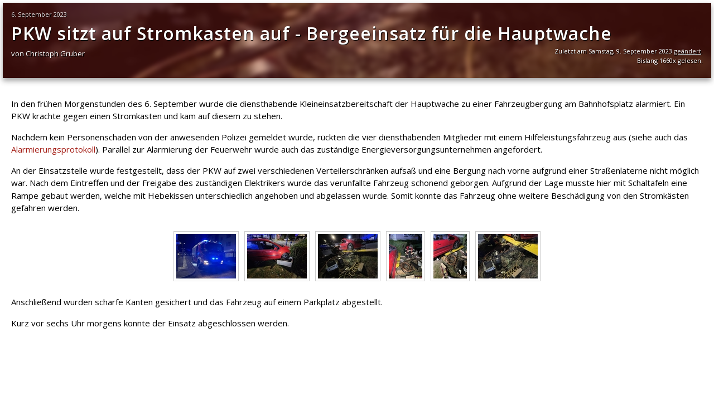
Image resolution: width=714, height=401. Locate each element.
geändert (687, 51)
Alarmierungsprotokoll (53, 149)
